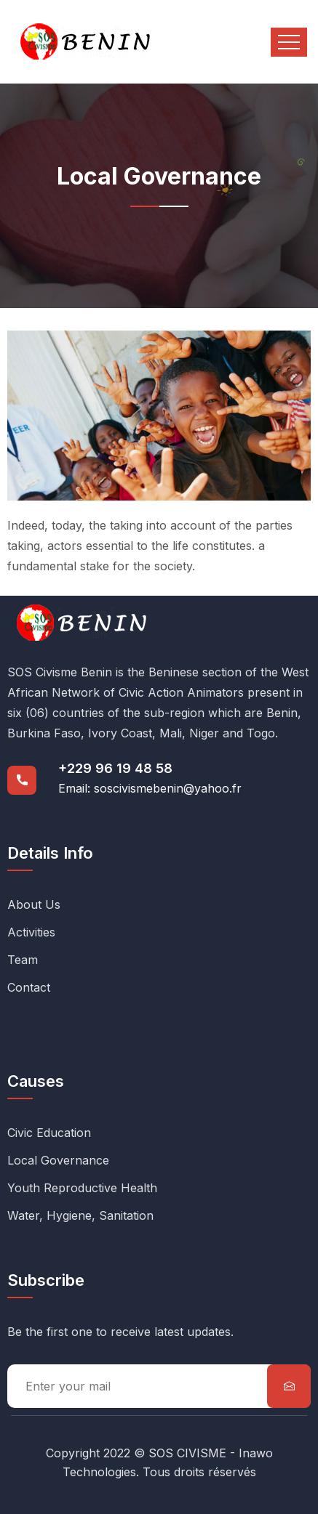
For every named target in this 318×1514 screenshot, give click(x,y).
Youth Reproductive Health (82, 1188)
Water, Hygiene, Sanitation (80, 1215)
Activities (31, 932)
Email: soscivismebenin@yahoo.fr (150, 788)
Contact (28, 987)
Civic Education (49, 1132)
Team (22, 959)
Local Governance (58, 1160)
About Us (33, 904)
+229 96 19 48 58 (115, 768)
